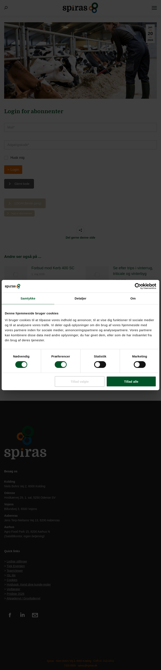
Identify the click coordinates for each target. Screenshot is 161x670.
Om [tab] (133, 298)
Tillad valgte (80, 381)
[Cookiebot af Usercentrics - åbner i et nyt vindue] (137, 286)
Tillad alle (131, 381)
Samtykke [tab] (28, 298)
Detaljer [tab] (80, 298)
